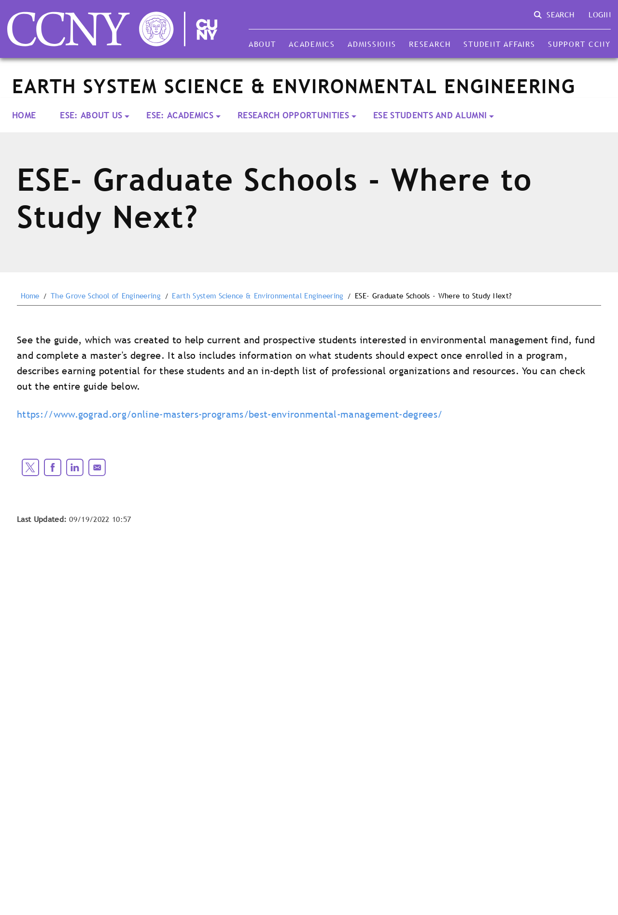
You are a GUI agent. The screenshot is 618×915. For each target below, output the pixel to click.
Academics (312, 44)
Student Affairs (499, 44)
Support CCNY (579, 44)
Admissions (372, 44)
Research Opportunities (293, 115)
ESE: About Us (91, 115)
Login (600, 14)
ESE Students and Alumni (430, 115)
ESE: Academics (179, 115)
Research (430, 44)
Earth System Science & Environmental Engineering (257, 296)
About (262, 44)
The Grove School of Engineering (106, 296)
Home (24, 115)
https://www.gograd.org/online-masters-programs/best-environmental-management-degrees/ (229, 414)
